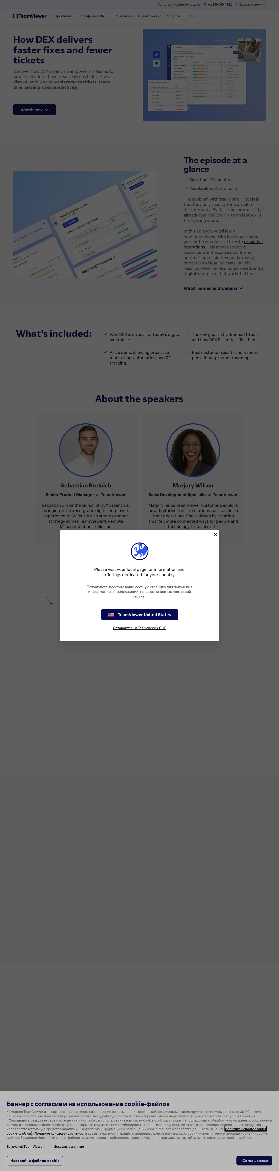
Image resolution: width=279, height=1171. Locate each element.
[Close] (215, 534)
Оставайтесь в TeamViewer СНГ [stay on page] (139, 627)
